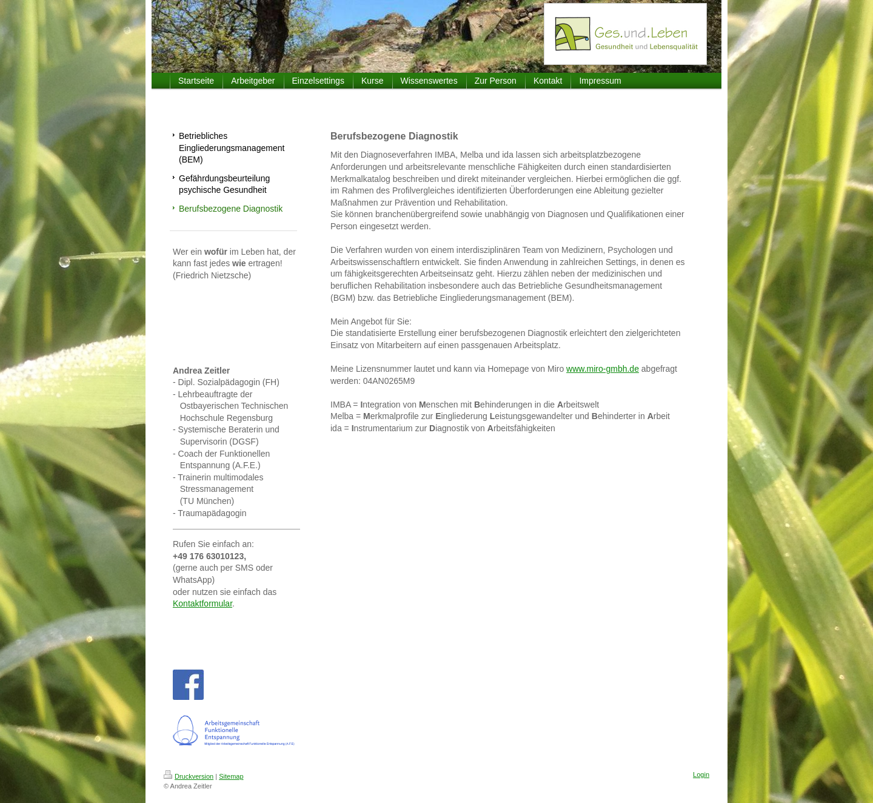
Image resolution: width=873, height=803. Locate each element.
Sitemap (231, 776)
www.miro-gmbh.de (602, 369)
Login (701, 774)
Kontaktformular (202, 603)
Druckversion (188, 776)
